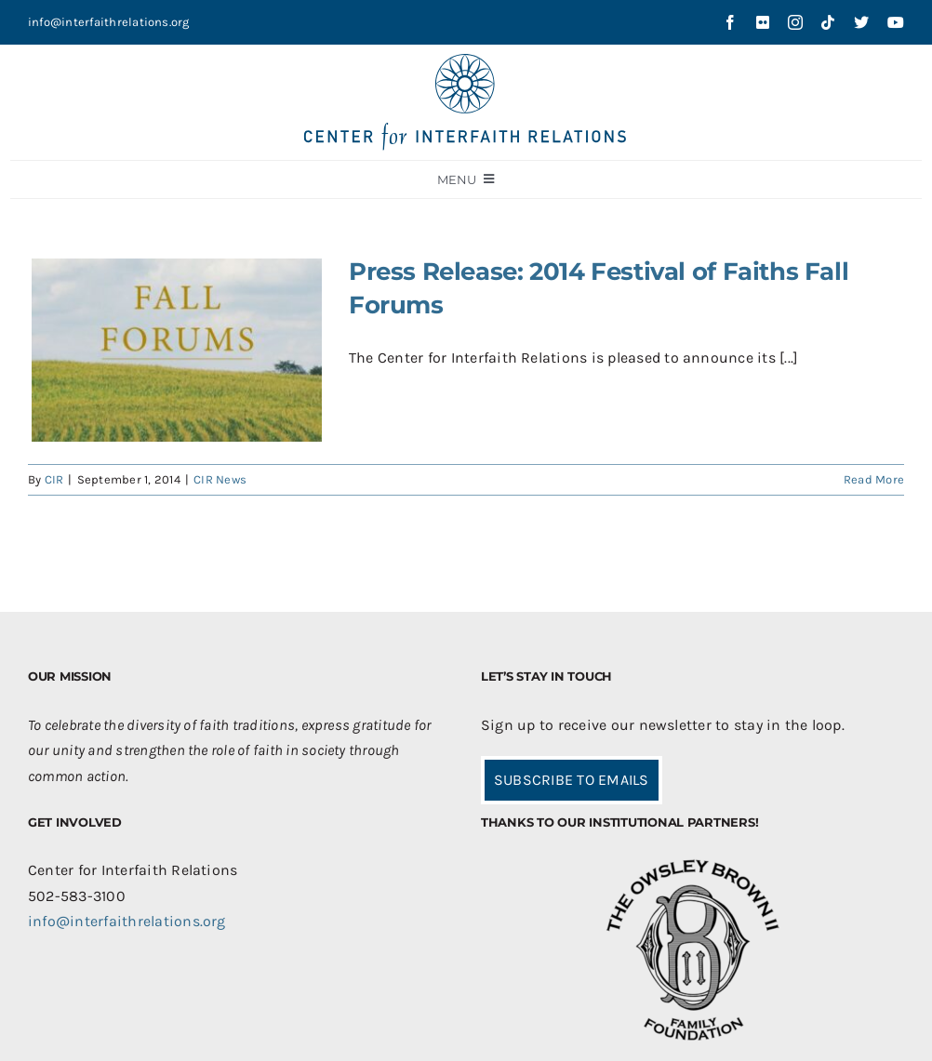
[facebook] (730, 22)
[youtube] (895, 22)
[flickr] (762, 22)
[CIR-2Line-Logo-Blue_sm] (466, 61)
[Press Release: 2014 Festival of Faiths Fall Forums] (177, 350)
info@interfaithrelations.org (109, 22)
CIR (54, 479)
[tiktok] (827, 22)
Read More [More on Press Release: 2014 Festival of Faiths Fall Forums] (874, 479)
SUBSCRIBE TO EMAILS (571, 780)
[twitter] (861, 22)
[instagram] (795, 22)
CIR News (219, 479)
